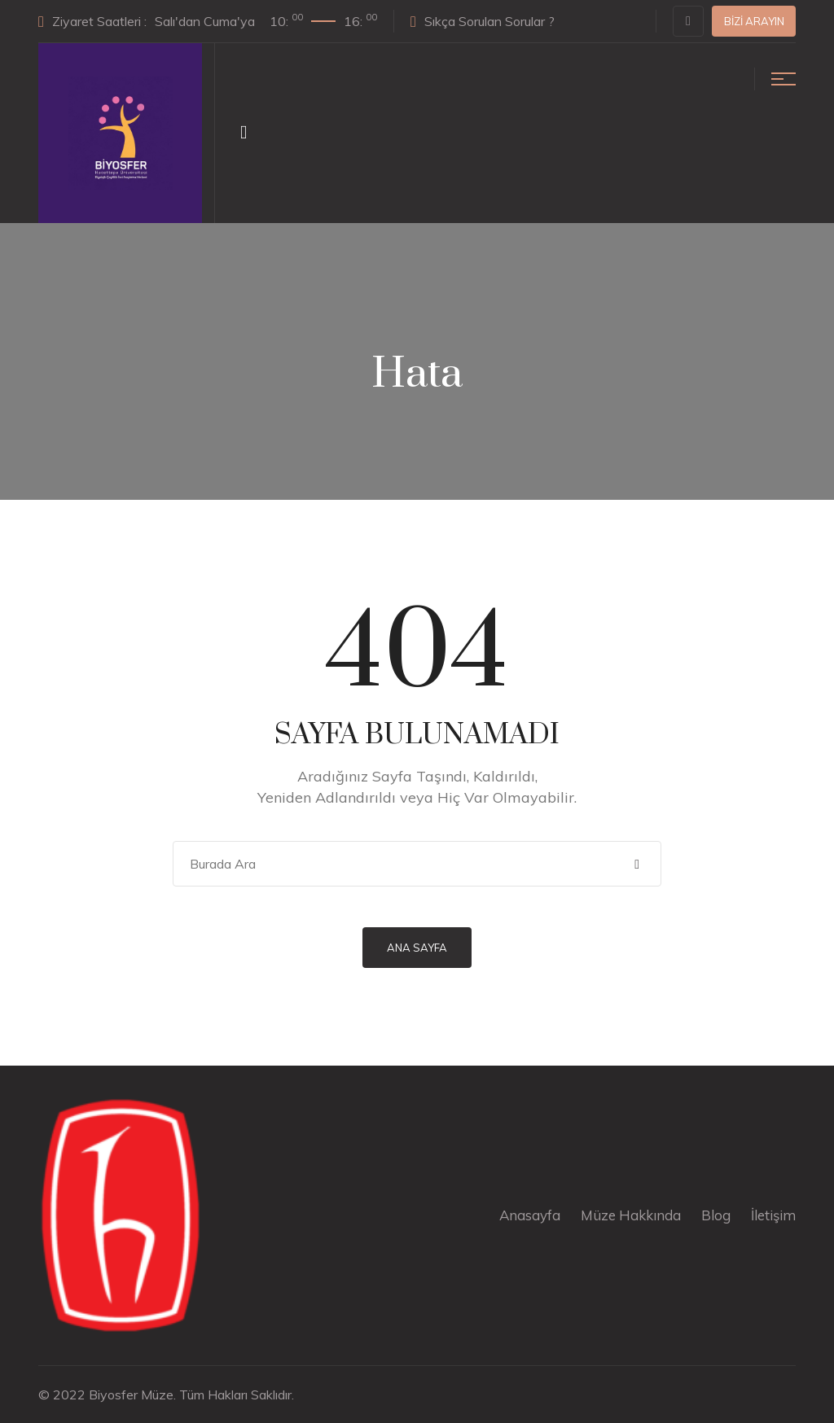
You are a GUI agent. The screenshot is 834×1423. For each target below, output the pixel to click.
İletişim (773, 1215)
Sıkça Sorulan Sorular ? (482, 21)
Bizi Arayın (754, 21)
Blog (716, 1215)
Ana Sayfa (417, 947)
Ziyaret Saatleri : (207, 20)
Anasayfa (529, 1215)
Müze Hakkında (631, 1215)
